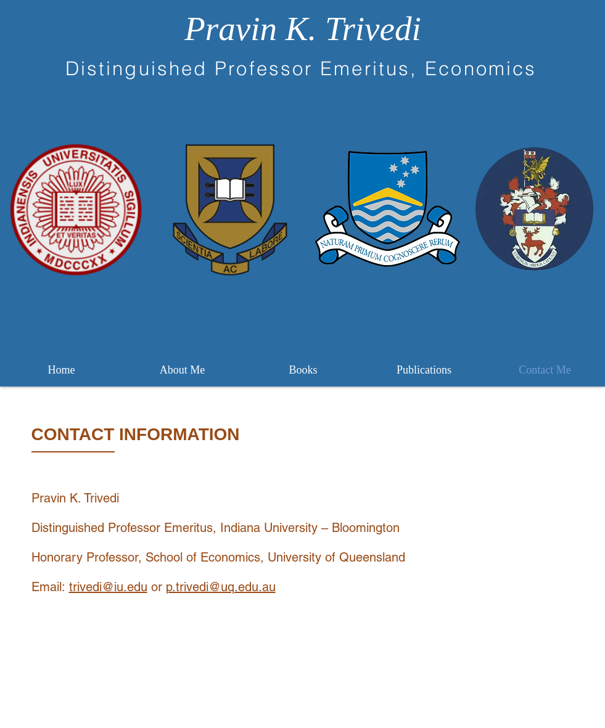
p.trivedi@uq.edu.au (221, 586)
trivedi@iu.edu (108, 586)
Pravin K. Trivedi (302, 28)
